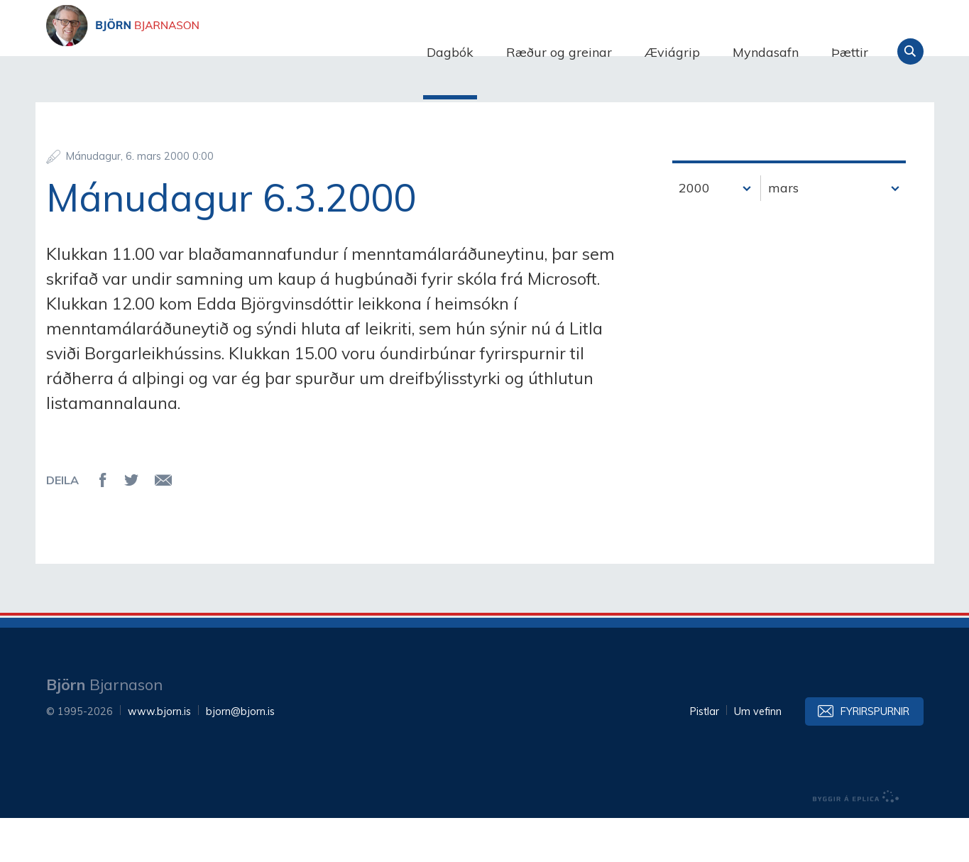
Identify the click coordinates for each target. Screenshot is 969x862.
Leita (910, 51)
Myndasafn (766, 52)
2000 (694, 231)
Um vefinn (758, 755)
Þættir (849, 52)
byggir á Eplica (856, 841)
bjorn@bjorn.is (240, 755)
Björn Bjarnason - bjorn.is (188, 52)
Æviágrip (672, 52)
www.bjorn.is (159, 755)
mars (783, 231)
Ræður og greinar (559, 52)
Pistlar (704, 755)
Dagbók (450, 52)
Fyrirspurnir (875, 755)
